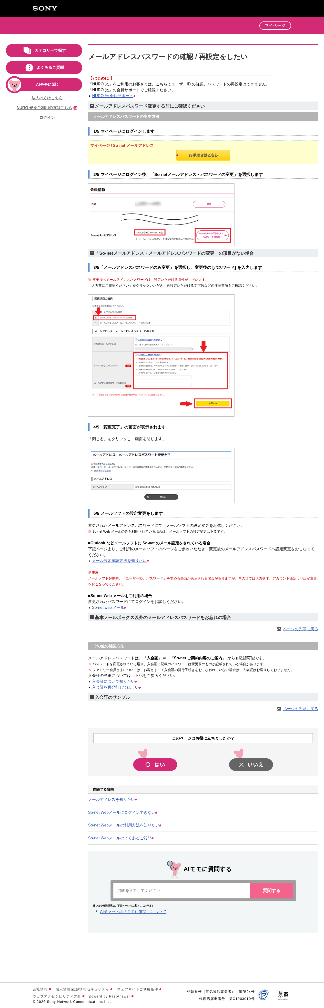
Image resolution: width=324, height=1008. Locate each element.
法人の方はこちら (47, 98)
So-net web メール (109, 607)
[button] (251, 27)
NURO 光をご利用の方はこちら (47, 108)
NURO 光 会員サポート (113, 96)
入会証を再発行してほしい (116, 687)
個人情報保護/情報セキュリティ (84, 989)
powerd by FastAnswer (111, 996)
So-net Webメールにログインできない (122, 812)
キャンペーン (180, 25)
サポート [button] (233, 25)
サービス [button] (152, 25)
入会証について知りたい (114, 681)
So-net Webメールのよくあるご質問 (120, 838)
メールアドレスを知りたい (112, 799)
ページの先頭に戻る (300, 629)
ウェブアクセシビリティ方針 (58, 996)
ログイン (47, 117)
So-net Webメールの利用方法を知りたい (124, 825)
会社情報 (42, 989)
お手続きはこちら (177, 155)
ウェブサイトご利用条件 (139, 989)
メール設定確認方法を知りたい (120, 561)
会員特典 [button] (209, 25)
